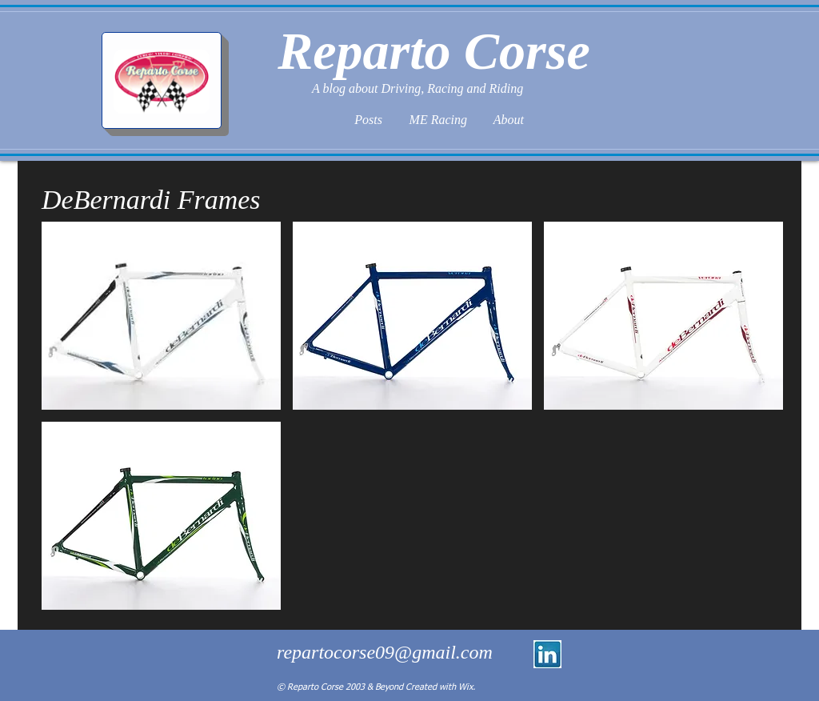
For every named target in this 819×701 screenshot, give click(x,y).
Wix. (466, 687)
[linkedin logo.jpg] (547, 654)
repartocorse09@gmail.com (385, 652)
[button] (161, 316)
